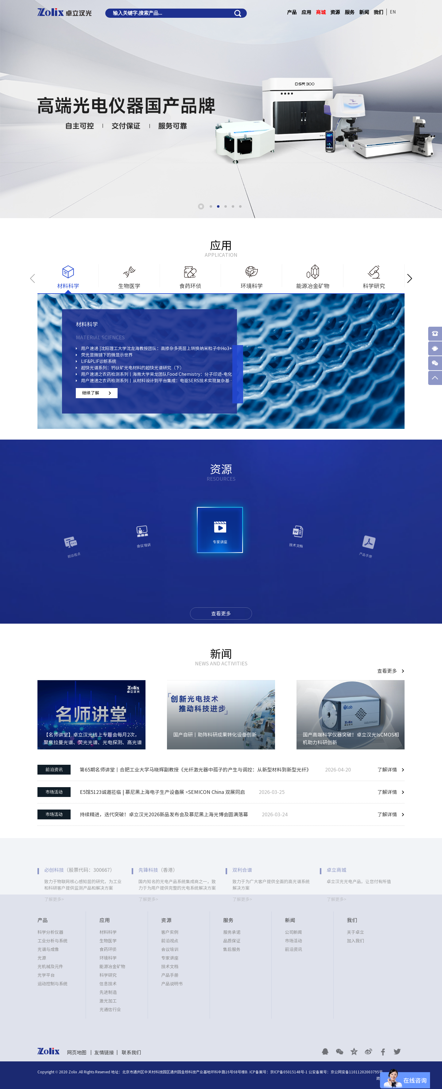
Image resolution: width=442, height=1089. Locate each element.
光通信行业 (110, 1009)
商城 (321, 12)
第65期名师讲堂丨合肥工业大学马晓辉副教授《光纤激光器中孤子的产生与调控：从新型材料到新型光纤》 (195, 769)
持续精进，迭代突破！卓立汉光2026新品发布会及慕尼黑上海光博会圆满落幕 (164, 814)
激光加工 (108, 1001)
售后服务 (231, 949)
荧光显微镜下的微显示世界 (107, 355)
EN (393, 12)
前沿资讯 (54, 770)
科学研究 (108, 975)
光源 (41, 958)
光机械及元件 (50, 966)
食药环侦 (108, 949)
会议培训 (169, 949)
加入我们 (355, 941)
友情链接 (104, 1052)
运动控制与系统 (52, 984)
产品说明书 (172, 984)
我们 (378, 12)
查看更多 (221, 613)
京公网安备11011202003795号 (357, 1072)
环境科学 (108, 958)
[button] (211, 206)
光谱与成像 (48, 949)
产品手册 (169, 975)
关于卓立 (355, 932)
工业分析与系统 (52, 941)
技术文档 (169, 966)
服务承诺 (231, 932)
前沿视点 (169, 941)
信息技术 (108, 984)
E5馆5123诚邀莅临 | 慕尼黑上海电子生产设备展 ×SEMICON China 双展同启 (162, 792)
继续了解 (90, 393)
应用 (306, 12)
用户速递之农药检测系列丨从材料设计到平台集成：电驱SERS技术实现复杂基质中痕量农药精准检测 (159, 381)
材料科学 (108, 932)
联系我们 (131, 1052)
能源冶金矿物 (112, 966)
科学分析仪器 (50, 932)
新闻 (364, 12)
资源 (335, 12)
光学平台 (46, 975)
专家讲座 (169, 958)
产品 (292, 12)
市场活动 (54, 792)
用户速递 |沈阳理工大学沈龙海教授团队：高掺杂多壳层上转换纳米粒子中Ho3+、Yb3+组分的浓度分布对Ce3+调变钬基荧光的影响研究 (159, 348)
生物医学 (108, 941)
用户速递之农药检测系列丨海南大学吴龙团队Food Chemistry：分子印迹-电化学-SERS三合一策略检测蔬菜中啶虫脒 (159, 374)
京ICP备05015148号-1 (289, 1072)
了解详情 (387, 769)
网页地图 (77, 1052)
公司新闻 (293, 932)
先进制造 (108, 992)
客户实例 (169, 932)
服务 (350, 12)
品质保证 (231, 941)
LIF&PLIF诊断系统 (98, 361)
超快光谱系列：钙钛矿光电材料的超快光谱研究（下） (132, 368)
